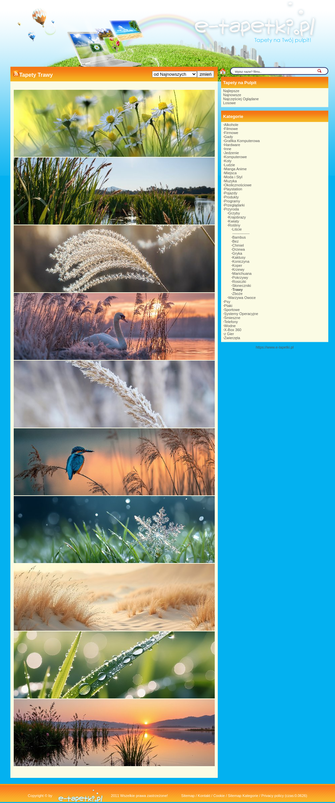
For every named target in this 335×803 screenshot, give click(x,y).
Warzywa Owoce (242, 298)
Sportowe (232, 310)
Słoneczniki (241, 286)
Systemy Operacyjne (241, 314)
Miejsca (230, 173)
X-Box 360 (232, 330)
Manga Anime (235, 169)
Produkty (231, 197)
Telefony (231, 322)
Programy (232, 201)
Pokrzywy (240, 277)
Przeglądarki (234, 205)
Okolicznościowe (238, 185)
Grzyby (234, 213)
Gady (228, 137)
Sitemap (188, 796)
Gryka (237, 253)
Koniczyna (241, 261)
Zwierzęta (232, 338)
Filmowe (231, 129)
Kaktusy (239, 257)
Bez (235, 241)
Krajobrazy (237, 217)
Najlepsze (231, 91)
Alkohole (231, 125)
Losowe (229, 103)
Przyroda (231, 209)
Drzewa (238, 249)
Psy (227, 302)
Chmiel (238, 245)
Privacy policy (272, 796)
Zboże (237, 294)
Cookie (219, 796)
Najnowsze (232, 95)
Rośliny (234, 225)
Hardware (232, 145)
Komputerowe (235, 157)
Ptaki (228, 306)
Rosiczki (239, 282)
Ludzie (229, 165)
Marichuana (242, 273)
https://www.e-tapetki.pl (274, 347)
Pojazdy (230, 193)
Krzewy (238, 269)
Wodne (230, 326)
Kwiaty (233, 221)
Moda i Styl (233, 177)
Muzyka (230, 181)
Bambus (239, 237)
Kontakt (204, 796)
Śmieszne (232, 318)
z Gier (229, 334)
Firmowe (231, 133)
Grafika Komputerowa (242, 141)
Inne (227, 149)
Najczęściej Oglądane (241, 99)
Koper (237, 265)
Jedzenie (231, 153)
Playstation (233, 189)
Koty (227, 161)
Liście (237, 229)
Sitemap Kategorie (243, 796)
